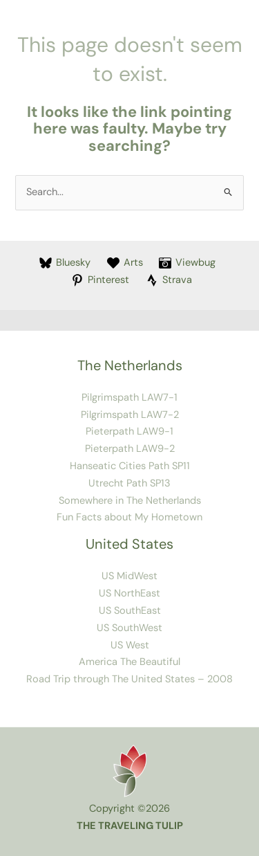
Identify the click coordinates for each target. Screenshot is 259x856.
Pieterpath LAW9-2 (130, 448)
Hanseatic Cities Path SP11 (130, 466)
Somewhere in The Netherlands (130, 500)
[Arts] (125, 263)
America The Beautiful (129, 661)
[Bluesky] (65, 263)
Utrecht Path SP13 (129, 483)
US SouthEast (130, 610)
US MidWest (129, 576)
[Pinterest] (100, 280)
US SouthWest (129, 628)
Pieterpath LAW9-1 (129, 431)
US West (130, 645)
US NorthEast (129, 593)
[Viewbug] (187, 263)
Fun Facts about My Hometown (129, 517)
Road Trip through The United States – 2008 (129, 679)
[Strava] (169, 280)
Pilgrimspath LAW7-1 (129, 397)
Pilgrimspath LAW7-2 (130, 414)
